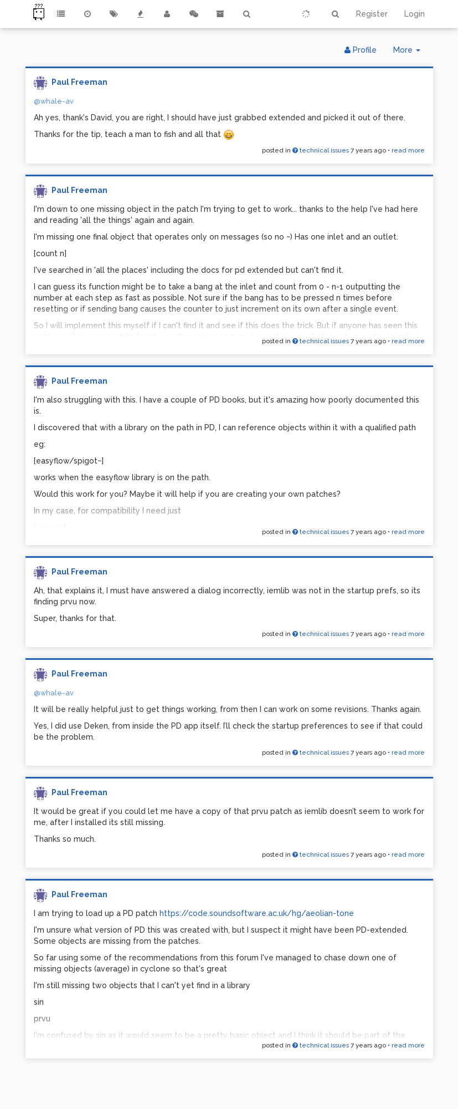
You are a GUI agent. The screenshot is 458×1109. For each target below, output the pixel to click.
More (411, 52)
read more (408, 150)
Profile (360, 49)
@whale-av (54, 101)
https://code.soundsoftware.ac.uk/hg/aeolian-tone (256, 913)
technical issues (320, 150)
